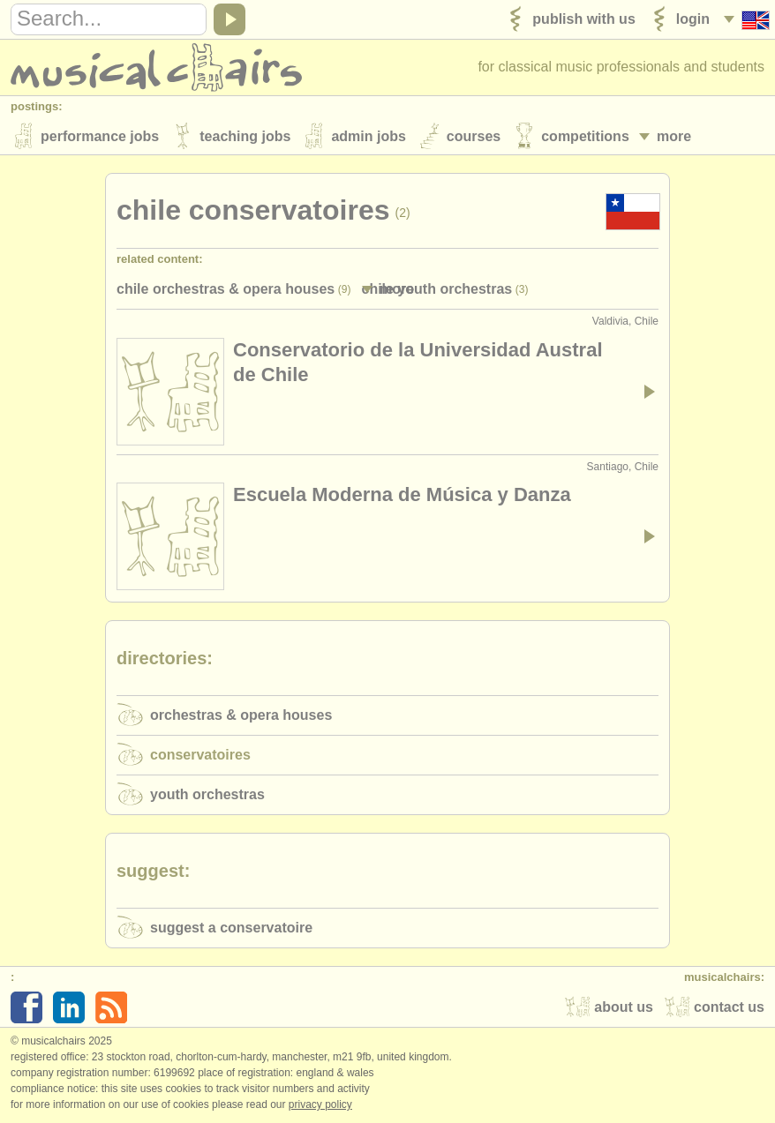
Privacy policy (320, 1104)
